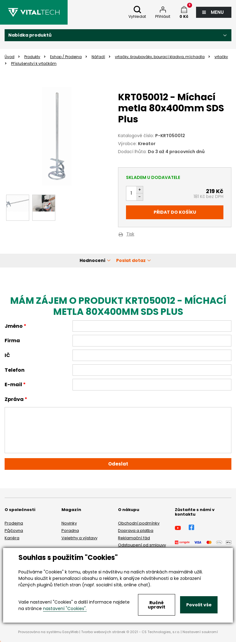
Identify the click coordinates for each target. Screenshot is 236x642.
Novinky (69, 523)
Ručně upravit (156, 605)
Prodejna (14, 523)
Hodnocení (92, 260)
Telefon (15, 370)
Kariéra (12, 538)
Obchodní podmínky (138, 523)
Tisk (130, 234)
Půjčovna (14, 530)
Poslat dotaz (131, 260)
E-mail (13, 384)
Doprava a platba (135, 530)
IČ (7, 355)
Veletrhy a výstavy (79, 538)
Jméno (14, 326)
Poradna (70, 530)
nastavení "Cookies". (65, 608)
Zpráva (14, 399)
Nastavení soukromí (200, 631)
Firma (12, 340)
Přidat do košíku (175, 212)
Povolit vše (199, 605)
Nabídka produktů (30, 35)
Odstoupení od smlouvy (142, 545)
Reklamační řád (134, 538)
